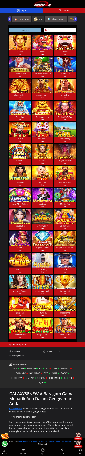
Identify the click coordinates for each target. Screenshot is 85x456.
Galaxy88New (16, 355)
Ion (18, 19)
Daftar (64, 10)
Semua (24, 30)
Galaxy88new (15, 408)
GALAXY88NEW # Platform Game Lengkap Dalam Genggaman (45, 441)
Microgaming (36, 19)
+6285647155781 (52, 351)
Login (21, 10)
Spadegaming (73, 19)
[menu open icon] (11, 4)
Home (4, 452)
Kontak (80, 452)
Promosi (23, 452)
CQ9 (54, 19)
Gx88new (14, 351)
